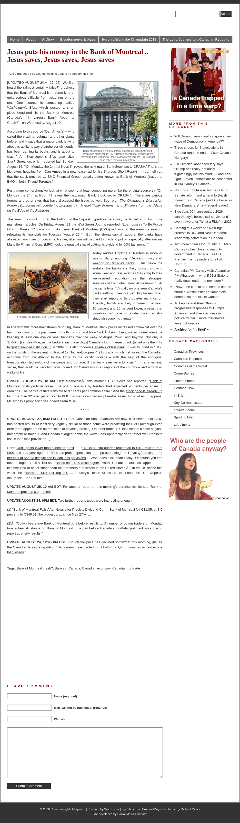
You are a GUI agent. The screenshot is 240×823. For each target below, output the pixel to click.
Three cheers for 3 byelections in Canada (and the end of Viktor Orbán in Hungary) (203, 153)
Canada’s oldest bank (108, 347)
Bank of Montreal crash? (35, 568)
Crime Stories (184, 373)
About (31, 39)
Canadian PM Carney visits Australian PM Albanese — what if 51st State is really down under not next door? (202, 276)
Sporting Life (183, 417)
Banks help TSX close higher (77, 463)
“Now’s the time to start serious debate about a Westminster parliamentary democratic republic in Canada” (202, 292)
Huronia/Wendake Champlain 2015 (129, 39)
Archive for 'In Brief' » (191, 329)
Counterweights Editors (51, 73)
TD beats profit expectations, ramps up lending (85, 453)
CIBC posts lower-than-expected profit (45, 448)
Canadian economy (96, 568)
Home (14, 39)
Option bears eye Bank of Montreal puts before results (58, 523)
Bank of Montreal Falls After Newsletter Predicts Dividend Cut (58, 509)
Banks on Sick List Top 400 (46, 473)
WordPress (111, 809)
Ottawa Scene (184, 410)
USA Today (182, 425)
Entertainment (184, 381)
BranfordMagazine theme (159, 809)
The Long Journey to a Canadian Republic (196, 39)
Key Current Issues (188, 403)
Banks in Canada (67, 568)
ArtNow (48, 39)
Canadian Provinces (189, 351)
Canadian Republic (188, 359)
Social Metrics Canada (132, 814)
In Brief (88, 73)
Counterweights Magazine (68, 809)
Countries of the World (190, 366)
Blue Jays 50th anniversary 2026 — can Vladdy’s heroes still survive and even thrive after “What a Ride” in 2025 (203, 216)
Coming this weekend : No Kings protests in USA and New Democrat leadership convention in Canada (200, 233)
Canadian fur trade (126, 568)
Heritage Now (184, 388)
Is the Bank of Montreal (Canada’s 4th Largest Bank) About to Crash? (40, 118)
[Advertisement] (48, 624)
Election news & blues (77, 39)
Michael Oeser (190, 809)
